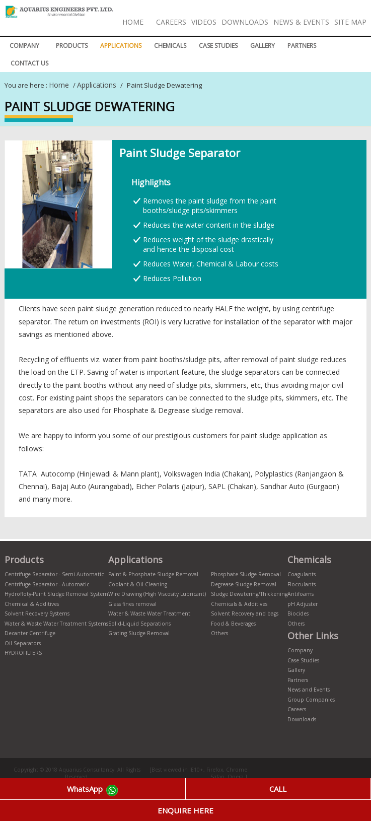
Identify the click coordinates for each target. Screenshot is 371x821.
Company (24, 45)
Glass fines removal (132, 603)
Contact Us (29, 63)
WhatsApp (92, 790)
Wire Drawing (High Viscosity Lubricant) (157, 593)
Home (132, 22)
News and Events (308, 689)
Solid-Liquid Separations (139, 623)
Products (72, 45)
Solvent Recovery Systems (37, 613)
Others (219, 633)
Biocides (298, 613)
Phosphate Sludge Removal (246, 574)
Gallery (262, 45)
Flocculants (301, 584)
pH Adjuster (302, 603)
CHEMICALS (170, 45)
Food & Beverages (233, 623)
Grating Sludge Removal (139, 633)
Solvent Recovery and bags (244, 613)
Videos (203, 22)
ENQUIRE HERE (185, 810)
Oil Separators (23, 643)
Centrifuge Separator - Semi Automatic (54, 574)
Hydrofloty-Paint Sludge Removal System (56, 593)
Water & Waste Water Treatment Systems (56, 623)
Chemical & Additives (32, 603)
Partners (301, 45)
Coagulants (301, 574)
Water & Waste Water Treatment (149, 613)
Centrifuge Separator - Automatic (47, 584)
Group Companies (311, 699)
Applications (120, 45)
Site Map (350, 22)
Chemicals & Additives (239, 603)
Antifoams (300, 593)
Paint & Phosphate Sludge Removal (153, 574)
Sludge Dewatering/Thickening (249, 593)
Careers (171, 22)
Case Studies (218, 45)
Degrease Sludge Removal (243, 584)
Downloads (244, 22)
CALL (277, 789)
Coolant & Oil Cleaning (137, 584)
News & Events (301, 22)
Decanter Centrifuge (30, 633)
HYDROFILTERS (23, 652)
